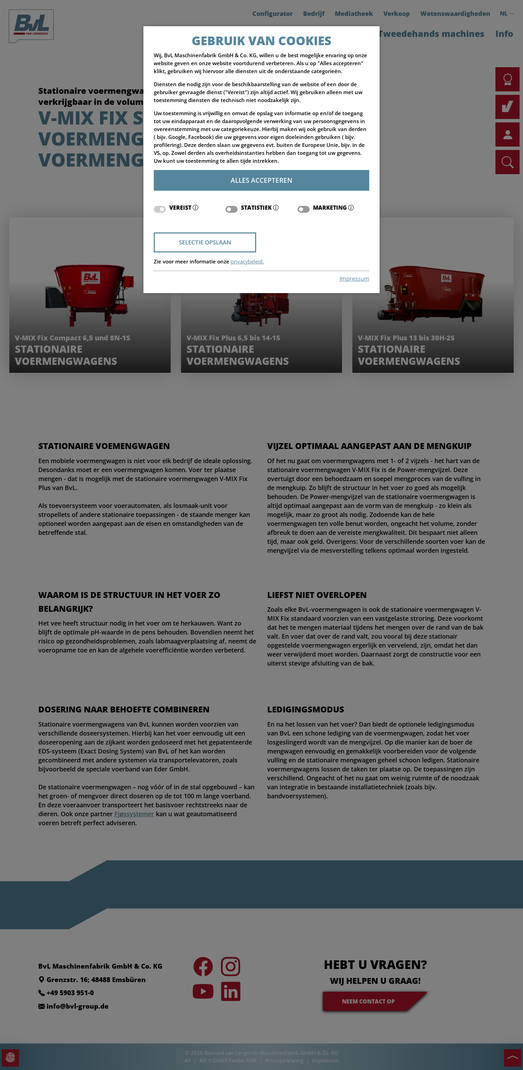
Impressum (354, 278)
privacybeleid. (247, 261)
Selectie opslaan (205, 242)
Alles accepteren (261, 180)
